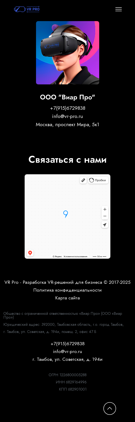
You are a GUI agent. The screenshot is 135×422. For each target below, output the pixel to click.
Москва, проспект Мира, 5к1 (67, 124)
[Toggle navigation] (118, 9)
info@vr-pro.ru (67, 116)
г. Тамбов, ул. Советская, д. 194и (67, 359)
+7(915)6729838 (67, 108)
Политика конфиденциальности (67, 290)
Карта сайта (67, 297)
